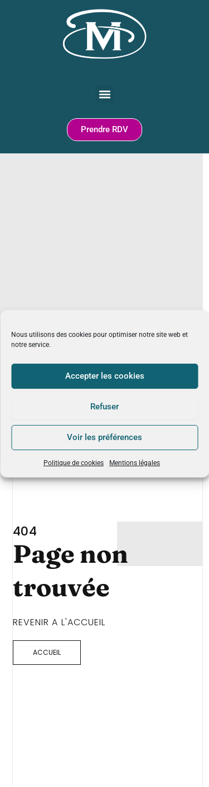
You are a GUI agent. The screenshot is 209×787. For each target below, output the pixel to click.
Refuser (104, 407)
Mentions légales (134, 462)
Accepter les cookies (104, 376)
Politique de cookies (73, 462)
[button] (104, 94)
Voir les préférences (104, 437)
